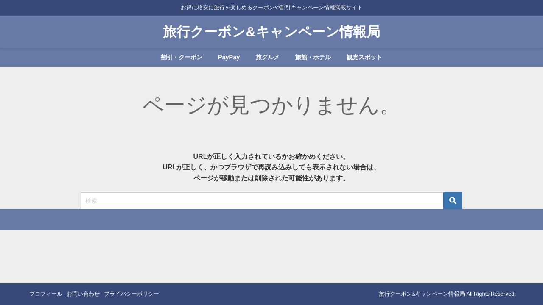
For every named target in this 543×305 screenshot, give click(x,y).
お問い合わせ (83, 294)
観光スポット (364, 57)
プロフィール (45, 294)
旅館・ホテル (313, 57)
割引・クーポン (181, 57)
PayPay (229, 57)
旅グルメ (268, 57)
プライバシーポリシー (131, 294)
